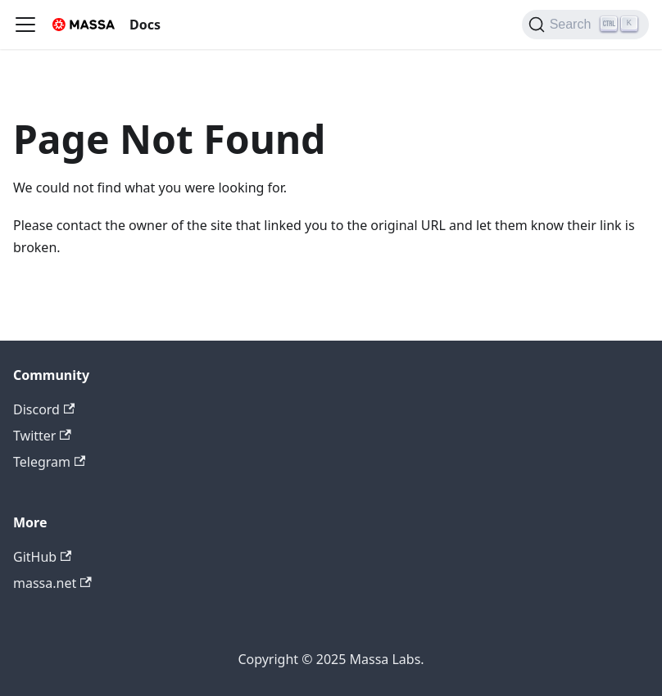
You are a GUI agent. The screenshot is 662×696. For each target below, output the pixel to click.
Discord (44, 409)
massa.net (52, 583)
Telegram (49, 462)
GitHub (42, 557)
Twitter (42, 436)
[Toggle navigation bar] (25, 24)
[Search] (585, 24)
